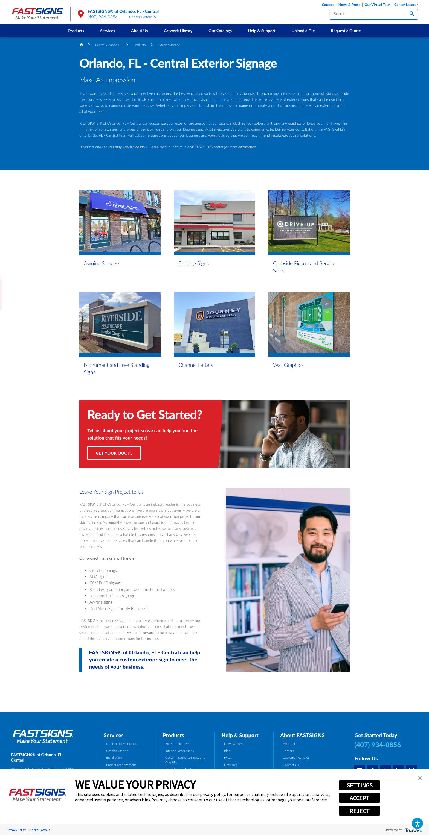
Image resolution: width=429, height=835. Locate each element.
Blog (227, 751)
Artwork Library (178, 30)
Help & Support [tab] (239, 735)
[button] (417, 823)
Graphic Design (117, 751)
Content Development (122, 744)
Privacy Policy (16, 830)
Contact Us (291, 765)
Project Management (121, 765)
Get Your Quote (114, 453)
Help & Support (262, 30)
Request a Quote (346, 30)
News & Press (349, 5)
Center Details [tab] (143, 16)
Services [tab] (114, 735)
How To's (230, 765)
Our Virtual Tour (377, 5)
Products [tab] (173, 735)
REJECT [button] (360, 811)
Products (76, 30)
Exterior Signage (177, 744)
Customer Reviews (296, 757)
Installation (114, 757)
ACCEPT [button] (359, 798)
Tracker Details (39, 830)
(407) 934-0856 (103, 16)
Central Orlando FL (108, 44)
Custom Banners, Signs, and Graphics (185, 759)
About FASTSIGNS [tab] (302, 735)
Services (107, 30)
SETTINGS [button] (360, 785)
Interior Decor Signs (179, 751)
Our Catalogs (220, 30)
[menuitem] (76, 30)
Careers (328, 5)
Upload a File (303, 30)
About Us (139, 30)
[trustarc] (413, 829)
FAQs (228, 757)
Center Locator (406, 5)
